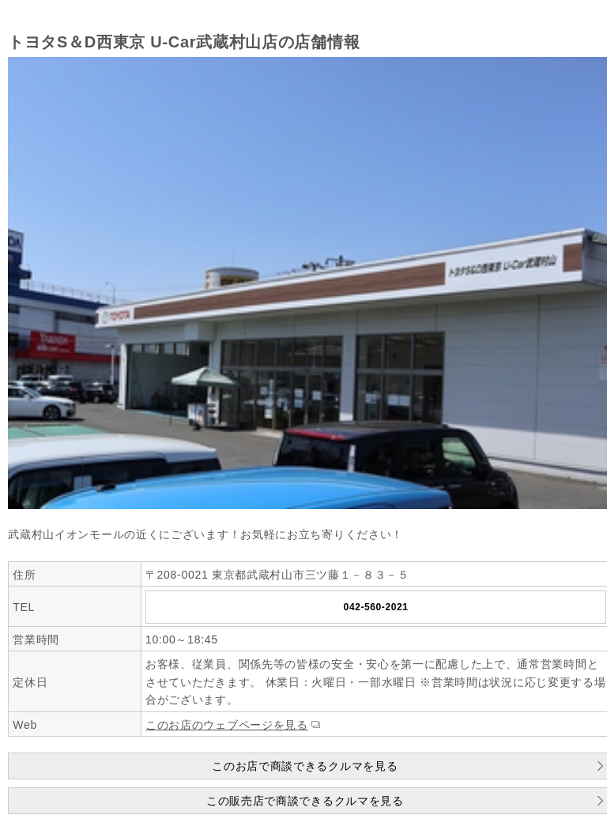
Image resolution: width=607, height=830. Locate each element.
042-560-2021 (376, 607)
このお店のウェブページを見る (226, 725)
